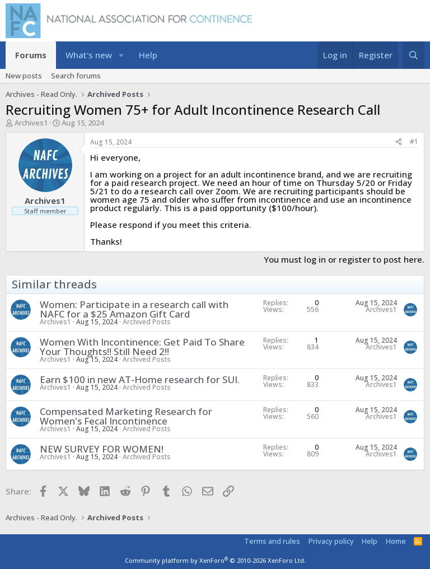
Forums (30, 54)
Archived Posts (147, 322)
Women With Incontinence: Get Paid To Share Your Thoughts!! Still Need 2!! (142, 346)
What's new (89, 54)
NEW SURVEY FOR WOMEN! (101, 448)
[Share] (398, 142)
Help (148, 54)
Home (396, 541)
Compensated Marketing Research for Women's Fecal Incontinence (126, 416)
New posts (24, 76)
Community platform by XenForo (215, 560)
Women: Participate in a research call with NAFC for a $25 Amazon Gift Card (134, 309)
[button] (121, 55)
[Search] (413, 55)
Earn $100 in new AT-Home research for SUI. (140, 379)
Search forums (76, 76)
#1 (414, 141)
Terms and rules (272, 541)
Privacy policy (331, 541)
